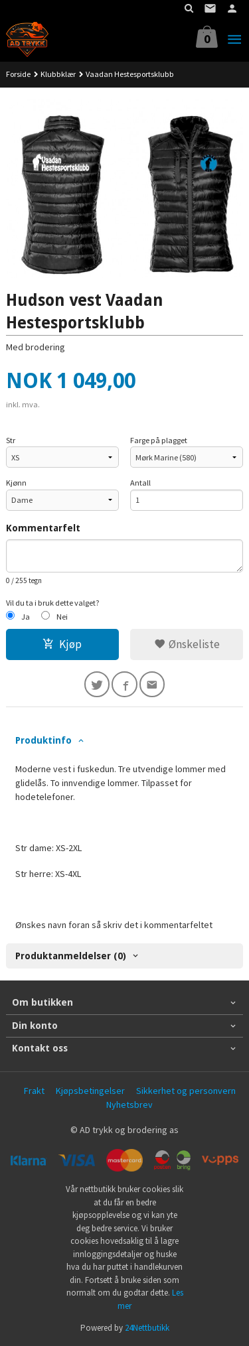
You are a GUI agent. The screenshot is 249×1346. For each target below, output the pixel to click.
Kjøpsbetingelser (90, 1091)
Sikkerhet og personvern (186, 1091)
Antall (140, 483)
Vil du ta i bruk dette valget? (53, 603)
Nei (62, 617)
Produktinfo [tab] (43, 740)
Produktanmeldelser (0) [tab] (70, 956)
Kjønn (16, 483)
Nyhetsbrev (129, 1104)
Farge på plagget (158, 440)
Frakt (34, 1091)
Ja (25, 617)
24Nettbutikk (147, 1327)
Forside (18, 74)
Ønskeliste (187, 644)
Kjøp (62, 644)
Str (10, 440)
